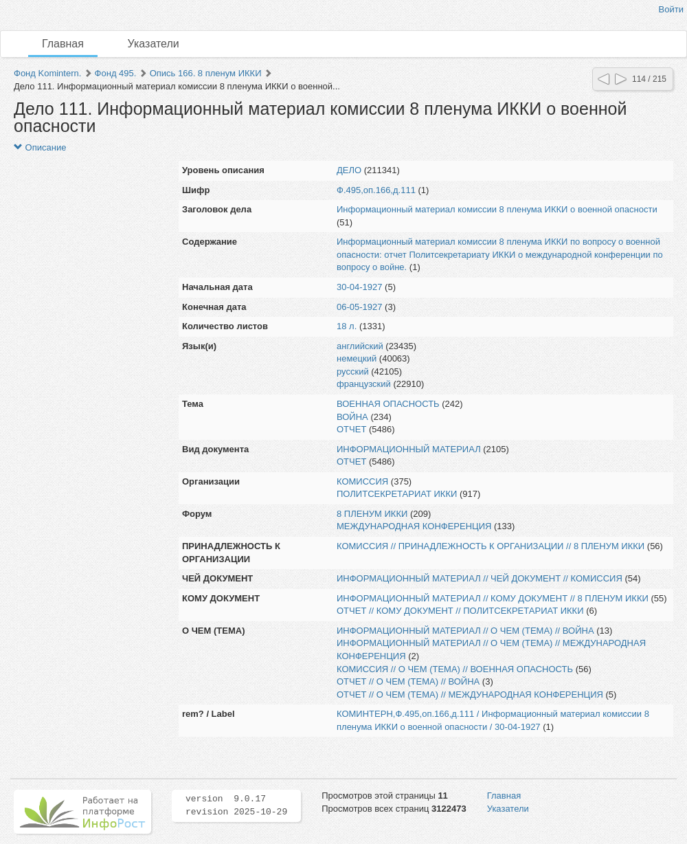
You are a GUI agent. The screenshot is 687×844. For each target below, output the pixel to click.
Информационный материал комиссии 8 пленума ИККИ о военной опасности (497, 209)
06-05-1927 (360, 307)
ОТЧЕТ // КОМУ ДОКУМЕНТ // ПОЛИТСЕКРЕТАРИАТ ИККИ (460, 611)
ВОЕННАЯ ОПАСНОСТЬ (388, 404)
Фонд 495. (116, 73)
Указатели (153, 43)
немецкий (356, 358)
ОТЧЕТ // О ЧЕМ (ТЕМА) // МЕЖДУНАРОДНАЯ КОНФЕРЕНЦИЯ (470, 694)
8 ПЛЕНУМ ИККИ (372, 514)
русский (353, 371)
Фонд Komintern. (47, 73)
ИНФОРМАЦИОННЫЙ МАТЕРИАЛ (409, 449)
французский (364, 384)
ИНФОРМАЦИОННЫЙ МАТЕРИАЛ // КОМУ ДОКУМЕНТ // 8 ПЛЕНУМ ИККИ (493, 598)
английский (360, 346)
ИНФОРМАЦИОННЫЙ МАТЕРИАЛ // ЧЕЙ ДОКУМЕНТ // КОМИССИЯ (479, 578)
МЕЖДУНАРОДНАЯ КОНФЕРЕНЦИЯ (414, 526)
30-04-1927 (360, 287)
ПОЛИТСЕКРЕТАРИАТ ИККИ (397, 494)
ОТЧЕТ (351, 429)
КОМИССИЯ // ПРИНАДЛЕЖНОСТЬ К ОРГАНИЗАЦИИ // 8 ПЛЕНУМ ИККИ (490, 546)
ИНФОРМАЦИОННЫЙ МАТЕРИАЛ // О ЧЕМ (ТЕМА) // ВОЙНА (465, 630)
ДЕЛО (349, 170)
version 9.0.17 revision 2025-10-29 (236, 805)
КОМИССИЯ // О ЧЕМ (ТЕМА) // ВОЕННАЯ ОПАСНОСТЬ (455, 669)
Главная (63, 43)
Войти (671, 9)
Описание (40, 147)
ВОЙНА (352, 417)
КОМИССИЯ (362, 481)
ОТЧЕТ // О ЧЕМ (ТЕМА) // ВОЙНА (408, 681)
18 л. (347, 326)
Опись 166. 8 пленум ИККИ (206, 73)
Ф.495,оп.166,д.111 (376, 190)
